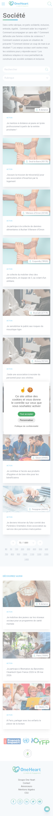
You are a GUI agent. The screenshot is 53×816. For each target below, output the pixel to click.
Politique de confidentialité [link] (26, 426)
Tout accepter (26, 414)
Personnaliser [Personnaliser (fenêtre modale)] (26, 420)
